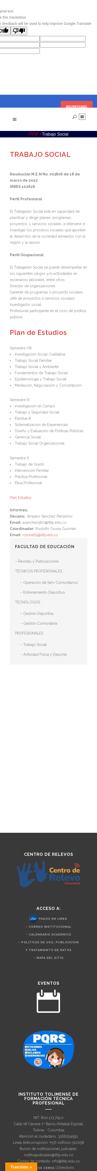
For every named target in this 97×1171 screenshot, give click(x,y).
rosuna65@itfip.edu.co (40, 535)
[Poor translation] (19, 31)
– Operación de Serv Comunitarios (49, 582)
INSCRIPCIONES (76, 107)
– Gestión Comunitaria (38, 623)
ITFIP (34, 134)
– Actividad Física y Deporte (43, 654)
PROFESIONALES (29, 633)
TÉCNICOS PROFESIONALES (38, 571)
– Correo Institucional (48, 927)
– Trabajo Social (33, 645)
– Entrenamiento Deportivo (42, 592)
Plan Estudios (20, 498)
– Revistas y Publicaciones (37, 561)
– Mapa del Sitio (48, 958)
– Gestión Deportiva (36, 614)
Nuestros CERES (39, 1167)
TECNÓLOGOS (27, 602)
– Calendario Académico (48, 934)
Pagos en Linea (53, 918)
